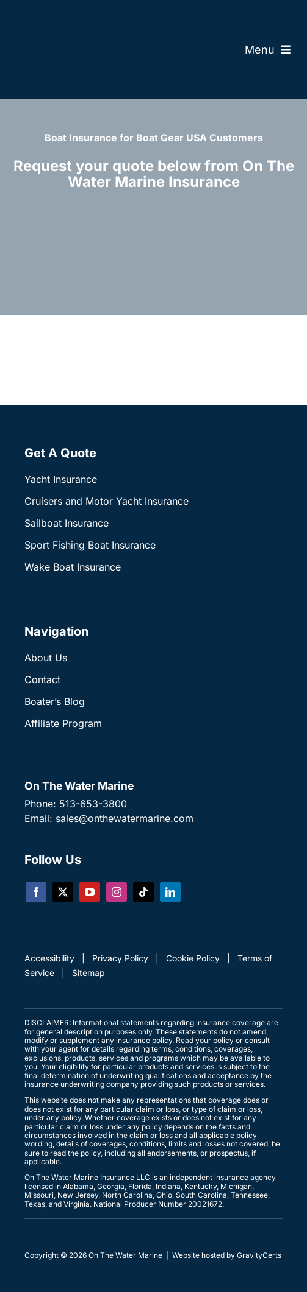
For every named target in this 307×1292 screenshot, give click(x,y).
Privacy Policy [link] (120, 958)
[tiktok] (143, 892)
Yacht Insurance (60, 479)
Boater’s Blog (54, 701)
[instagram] (116, 892)
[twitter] (62, 892)
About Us (45, 657)
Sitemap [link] (88, 972)
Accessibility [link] (49, 958)
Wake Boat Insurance (72, 567)
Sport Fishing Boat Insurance (90, 545)
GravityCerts (259, 1255)
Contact (42, 679)
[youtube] (89, 892)
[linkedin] (170, 892)
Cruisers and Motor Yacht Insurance (106, 501)
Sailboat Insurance (66, 523)
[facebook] (36, 892)
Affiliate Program (63, 723)
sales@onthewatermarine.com (124, 818)
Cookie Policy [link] (193, 958)
